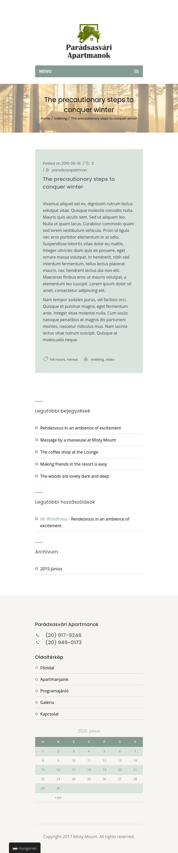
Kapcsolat (49, 714)
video (110, 359)
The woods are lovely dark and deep (74, 476)
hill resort (57, 359)
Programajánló (54, 691)
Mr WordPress (53, 519)
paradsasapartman (69, 170)
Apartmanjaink (54, 679)
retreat (72, 359)
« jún (58, 797)
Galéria (47, 702)
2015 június (51, 569)
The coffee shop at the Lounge (69, 452)
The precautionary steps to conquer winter (104, 118)
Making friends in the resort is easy (73, 464)
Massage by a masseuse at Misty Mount (78, 440)
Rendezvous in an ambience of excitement (80, 428)
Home (45, 118)
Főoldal (47, 668)
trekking (60, 118)
